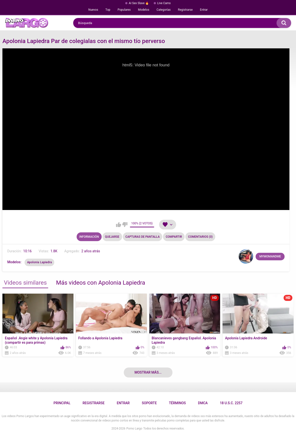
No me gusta (124, 224)
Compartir (174, 236)
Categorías (164, 9)
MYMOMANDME (270, 256)
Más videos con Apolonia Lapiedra (100, 282)
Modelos (143, 9)
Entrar (204, 9)
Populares (124, 9)
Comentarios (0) (200, 236)
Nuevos (93, 9)
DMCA (203, 403)
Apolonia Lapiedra (39, 262)
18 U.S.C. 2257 (231, 403)
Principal (62, 403)
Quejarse (112, 236)
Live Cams (164, 3)
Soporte (149, 403)
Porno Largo (134, 428)
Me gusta (118, 224)
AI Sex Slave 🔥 (139, 3)
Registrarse (185, 9)
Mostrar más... (148, 372)
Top (107, 9)
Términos (177, 403)
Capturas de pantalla (143, 236)
